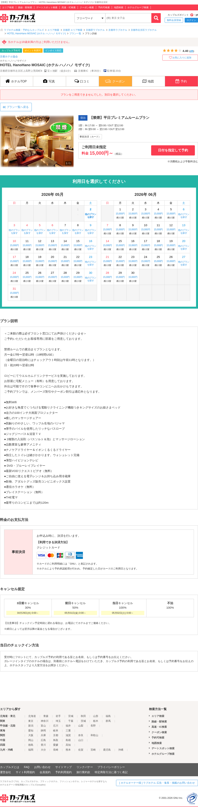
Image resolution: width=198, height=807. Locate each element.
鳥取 (55, 740)
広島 (43, 740)
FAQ (26, 767)
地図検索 (118, 7)
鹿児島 (107, 749)
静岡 (43, 730)
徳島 (30, 744)
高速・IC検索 (69, 7)
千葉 (70, 720)
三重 (68, 730)
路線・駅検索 (25, 7)
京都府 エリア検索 (72, 30)
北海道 (32, 716)
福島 (108, 716)
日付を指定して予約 (173, 150)
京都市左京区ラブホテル (144, 30)
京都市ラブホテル (117, 30)
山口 (80, 740)
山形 (95, 716)
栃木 (95, 720)
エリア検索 (8, 7)
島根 (68, 740)
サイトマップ (63, 767)
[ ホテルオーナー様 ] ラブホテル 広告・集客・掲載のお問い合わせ (157, 782)
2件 (191, 51)
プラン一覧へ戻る (18, 106)
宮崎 (93, 749)
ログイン (191, 20)
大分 (43, 749)
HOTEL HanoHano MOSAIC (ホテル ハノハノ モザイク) (36, 33)
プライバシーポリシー (111, 767)
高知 (68, 744)
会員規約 (45, 772)
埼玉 (58, 720)
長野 (93, 725)
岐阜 (55, 730)
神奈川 (44, 720)
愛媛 (55, 744)
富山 (43, 725)
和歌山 (94, 735)
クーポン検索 (87, 7)
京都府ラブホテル (95, 30)
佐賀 (80, 749)
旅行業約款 (83, 772)
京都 (55, 735)
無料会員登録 (174, 20)
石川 (55, 725)
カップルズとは (9, 767)
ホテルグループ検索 (138, 7)
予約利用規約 (63, 772)
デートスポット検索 (46, 7)
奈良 (80, 735)
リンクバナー (84, 767)
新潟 (30, 725)
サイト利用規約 (25, 772)
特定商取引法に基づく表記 (111, 772)
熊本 (68, 749)
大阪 (30, 735)
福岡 (30, 749)
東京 (30, 720)
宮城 (70, 716)
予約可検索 (104, 7)
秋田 (83, 716)
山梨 (80, 725)
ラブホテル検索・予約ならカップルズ (24, 30)
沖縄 (120, 749)
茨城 (83, 720)
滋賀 (68, 735)
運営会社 (5, 772)
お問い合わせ (42, 767)
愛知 (30, 730)
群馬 (108, 720)
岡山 (30, 740)
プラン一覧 (75, 33)
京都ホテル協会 (9, 56)
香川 (43, 744)
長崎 (55, 749)
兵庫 (43, 735)
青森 (45, 716)
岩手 (58, 716)
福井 (68, 725)
